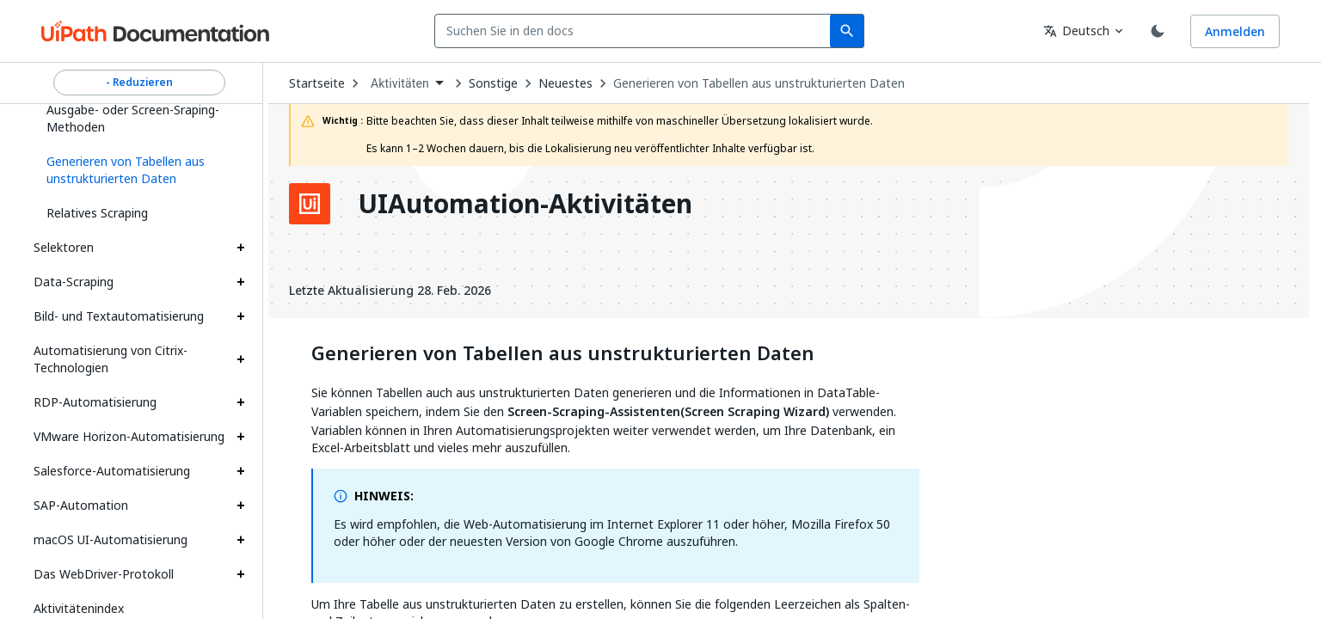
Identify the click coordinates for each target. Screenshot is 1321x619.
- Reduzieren (139, 82)
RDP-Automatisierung (95, 402)
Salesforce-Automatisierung (112, 471)
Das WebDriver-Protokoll (104, 574)
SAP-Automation (81, 505)
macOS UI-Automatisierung (110, 539)
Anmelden (1235, 31)
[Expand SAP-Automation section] (241, 505)
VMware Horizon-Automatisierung (129, 436)
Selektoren (64, 247)
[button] (139, 170)
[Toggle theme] (1158, 31)
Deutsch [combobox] (1076, 30)
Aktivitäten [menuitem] (400, 83)
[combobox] (636, 30)
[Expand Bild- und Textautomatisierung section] (241, 316)
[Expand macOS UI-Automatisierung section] (241, 540)
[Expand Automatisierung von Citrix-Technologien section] (241, 359)
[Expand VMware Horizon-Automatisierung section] (241, 436)
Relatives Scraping (97, 213)
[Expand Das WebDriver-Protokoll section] (241, 574)
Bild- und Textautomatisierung (119, 316)
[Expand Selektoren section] (241, 247)
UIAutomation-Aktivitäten (525, 204)
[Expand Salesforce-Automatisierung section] (241, 471)
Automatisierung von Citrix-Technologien (110, 359)
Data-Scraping (74, 282)
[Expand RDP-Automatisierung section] (241, 402)
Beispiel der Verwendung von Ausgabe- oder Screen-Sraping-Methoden (132, 109)
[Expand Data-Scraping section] (241, 282)
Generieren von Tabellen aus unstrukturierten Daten (759, 83)
